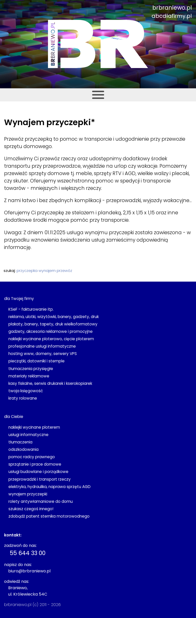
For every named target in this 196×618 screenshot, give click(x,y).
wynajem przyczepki (27, 494)
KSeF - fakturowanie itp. (31, 309)
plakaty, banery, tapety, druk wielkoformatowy (52, 324)
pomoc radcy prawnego (31, 456)
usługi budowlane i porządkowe (38, 471)
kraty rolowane (22, 398)
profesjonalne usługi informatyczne (42, 346)
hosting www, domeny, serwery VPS (42, 353)
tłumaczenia (20, 442)
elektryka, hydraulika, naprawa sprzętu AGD (49, 486)
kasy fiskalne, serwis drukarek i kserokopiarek (50, 383)
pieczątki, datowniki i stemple (36, 361)
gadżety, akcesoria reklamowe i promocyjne (50, 331)
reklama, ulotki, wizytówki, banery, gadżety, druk (53, 316)
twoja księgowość (25, 390)
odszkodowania (23, 449)
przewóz (64, 270)
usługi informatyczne (28, 434)
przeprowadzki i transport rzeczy (39, 479)
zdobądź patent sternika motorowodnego (49, 516)
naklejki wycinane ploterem (34, 427)
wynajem (47, 270)
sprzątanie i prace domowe (34, 464)
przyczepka (27, 270)
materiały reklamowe (28, 376)
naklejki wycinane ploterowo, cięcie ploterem (51, 338)
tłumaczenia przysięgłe (30, 368)
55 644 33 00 (27, 553)
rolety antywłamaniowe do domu (40, 501)
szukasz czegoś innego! (30, 508)
